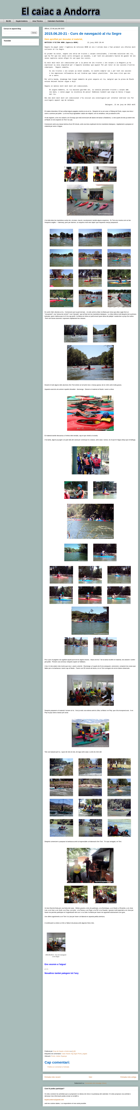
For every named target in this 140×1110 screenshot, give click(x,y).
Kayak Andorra (21, 21)
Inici (90, 1077)
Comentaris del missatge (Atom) (96, 1083)
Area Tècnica (38, 21)
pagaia (84, 1054)
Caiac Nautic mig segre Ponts (72, 1054)
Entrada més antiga (128, 1077)
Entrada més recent (52, 1077)
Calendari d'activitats (56, 21)
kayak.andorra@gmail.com (54, 1100)
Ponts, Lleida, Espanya (59, 1056)
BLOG (8, 21)
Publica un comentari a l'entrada (58, 1067)
